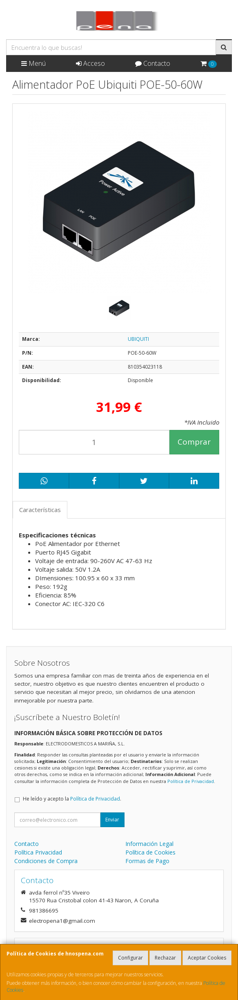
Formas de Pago (147, 861)
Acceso (90, 63)
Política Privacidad (38, 852)
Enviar (112, 819)
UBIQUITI (138, 339)
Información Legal (149, 844)
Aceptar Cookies (207, 957)
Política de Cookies (150, 852)
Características (40, 510)
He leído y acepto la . (72, 798)
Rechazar (165, 957)
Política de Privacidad (190, 781)
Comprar (194, 441)
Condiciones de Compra (46, 861)
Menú (33, 63)
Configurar (130, 957)
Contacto (152, 63)
